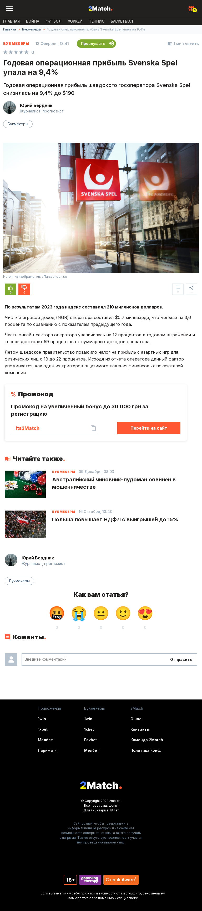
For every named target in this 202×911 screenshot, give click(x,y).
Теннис (96, 21)
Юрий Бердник (36, 105)
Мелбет (45, 740)
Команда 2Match (146, 740)
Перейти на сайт (148, 428)
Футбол (54, 21)
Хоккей (75, 21)
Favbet (90, 740)
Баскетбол (122, 21)
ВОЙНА (32, 21)
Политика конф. (145, 750)
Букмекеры (31, 29)
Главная (11, 21)
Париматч (48, 750)
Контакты (140, 729)
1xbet (43, 729)
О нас (136, 719)
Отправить (181, 659)
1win (42, 719)
